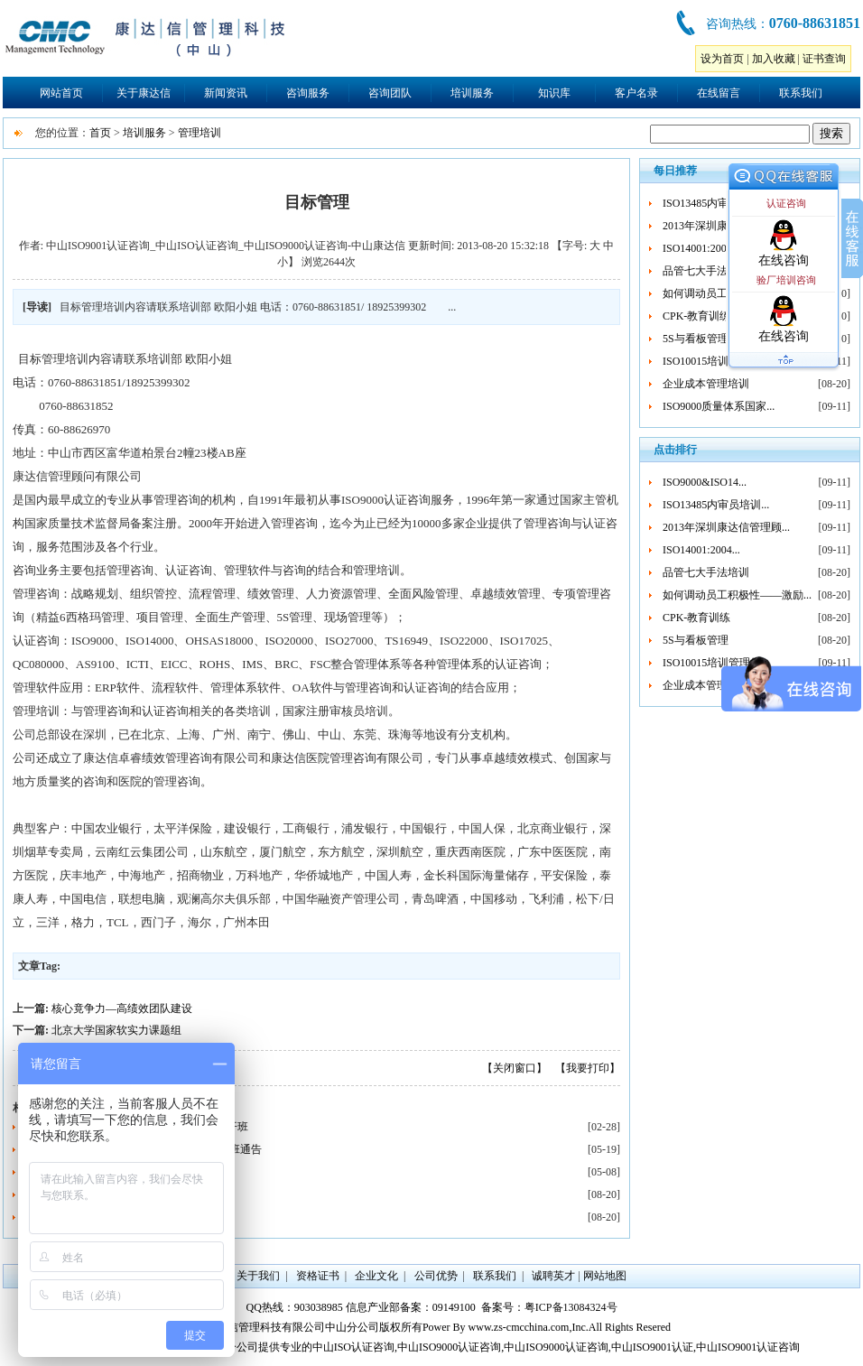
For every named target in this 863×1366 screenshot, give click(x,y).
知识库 (554, 93)
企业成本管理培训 (706, 383)
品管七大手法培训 (706, 271)
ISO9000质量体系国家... (719, 406)
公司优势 (436, 1275)
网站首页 (61, 93)
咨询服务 (307, 93)
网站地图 (604, 1275)
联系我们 (800, 93)
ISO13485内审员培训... (716, 203)
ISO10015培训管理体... (716, 361)
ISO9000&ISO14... (705, 482)
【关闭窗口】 (514, 1068)
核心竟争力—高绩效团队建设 (121, 1008)
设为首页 (722, 58)
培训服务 (472, 93)
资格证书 (317, 1275)
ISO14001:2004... (701, 248)
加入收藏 (773, 58)
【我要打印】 (587, 1068)
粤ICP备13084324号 (570, 1307)
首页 (100, 132)
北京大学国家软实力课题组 (116, 1030)
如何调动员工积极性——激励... (737, 595)
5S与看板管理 (695, 338)
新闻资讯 (225, 93)
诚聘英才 (553, 1275)
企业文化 (376, 1275)
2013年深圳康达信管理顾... (726, 527)
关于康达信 (143, 93)
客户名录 (636, 93)
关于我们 (258, 1275)
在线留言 (718, 93)
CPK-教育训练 (696, 316)
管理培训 (199, 132)
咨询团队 (390, 93)
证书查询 (824, 58)
